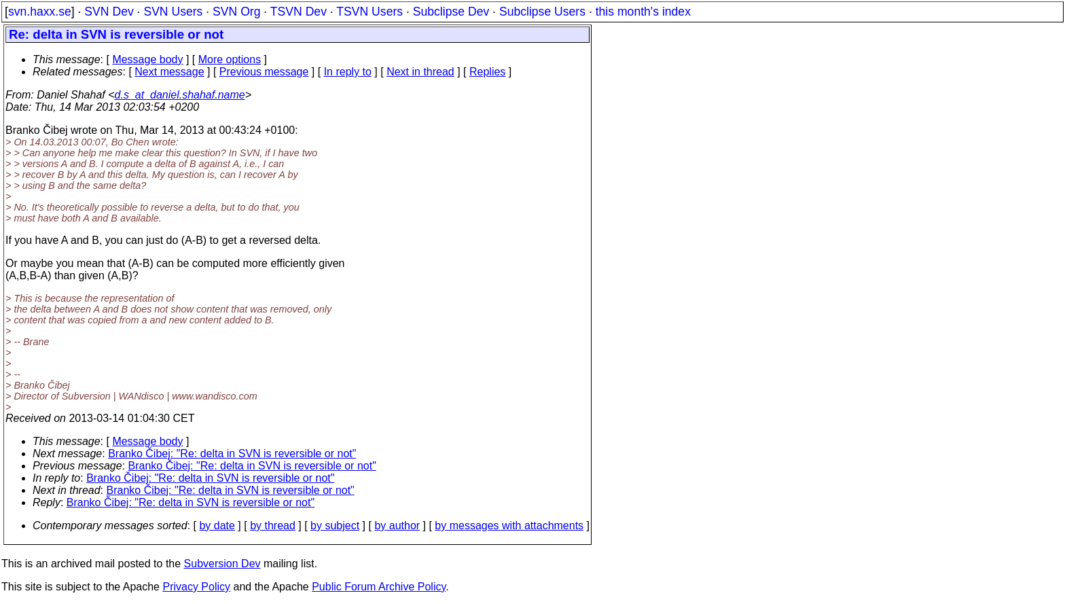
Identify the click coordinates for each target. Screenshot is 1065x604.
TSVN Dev (298, 11)
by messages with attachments (509, 525)
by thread (272, 525)
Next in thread (420, 71)
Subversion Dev (222, 563)
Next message (169, 71)
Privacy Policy (196, 586)
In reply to (348, 71)
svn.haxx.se (39, 11)
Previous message (264, 71)
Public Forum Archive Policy (379, 586)
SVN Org (236, 11)
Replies (487, 71)
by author (397, 525)
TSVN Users (369, 11)
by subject (334, 525)
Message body (147, 59)
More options (229, 59)
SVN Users (172, 11)
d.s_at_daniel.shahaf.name (180, 95)
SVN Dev (108, 11)
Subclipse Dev (451, 11)
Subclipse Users (542, 11)
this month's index (643, 11)
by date (216, 525)
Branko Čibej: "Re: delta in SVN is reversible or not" (232, 453)
